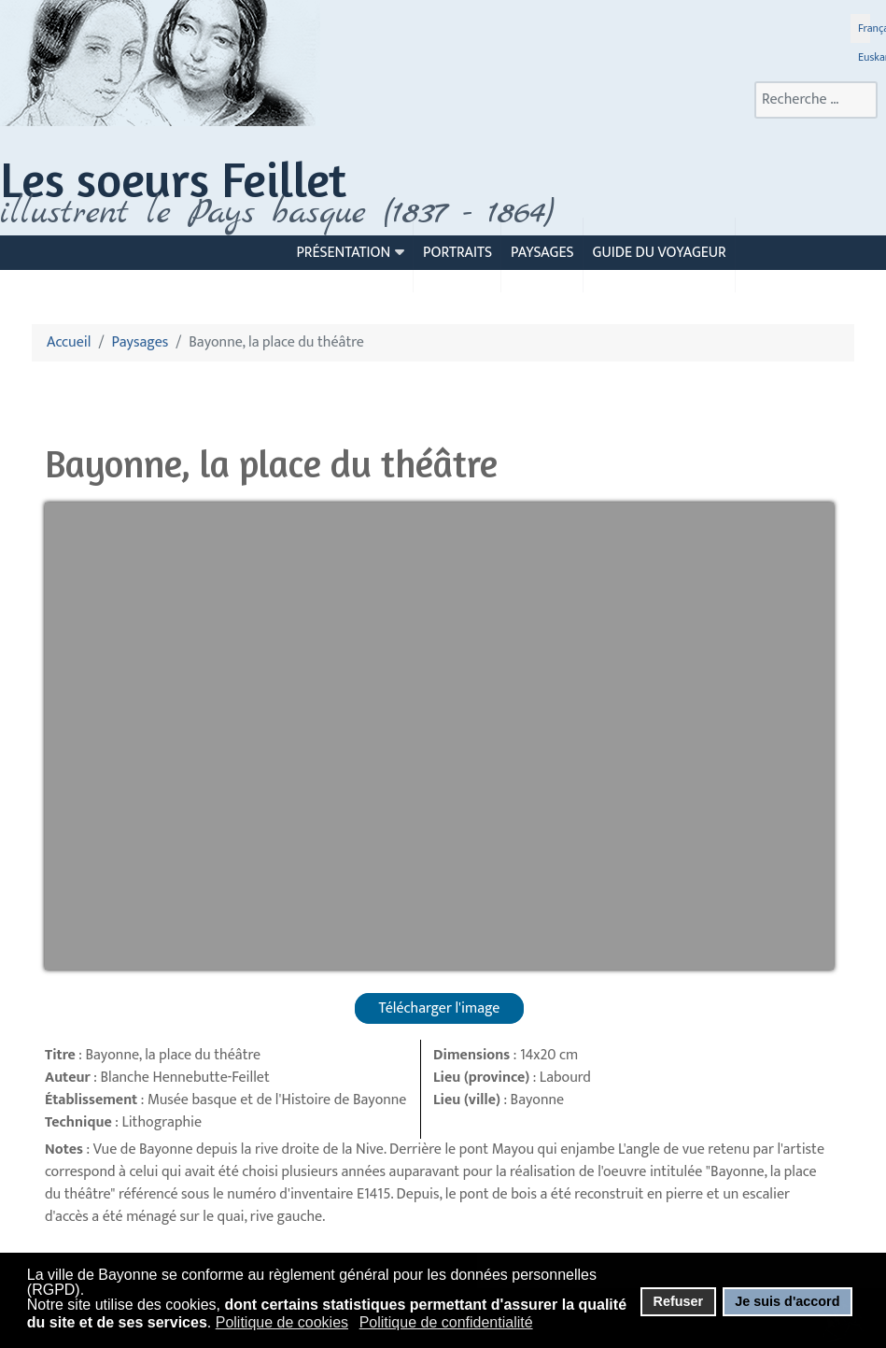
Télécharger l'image (439, 1008)
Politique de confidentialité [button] (446, 1322)
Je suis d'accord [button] (787, 1301)
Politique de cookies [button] (282, 1322)
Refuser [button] (678, 1301)
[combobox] (816, 100)
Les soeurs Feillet (173, 178)
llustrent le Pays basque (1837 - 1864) (282, 213)
